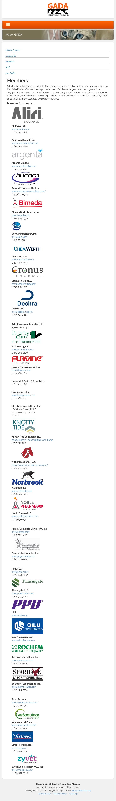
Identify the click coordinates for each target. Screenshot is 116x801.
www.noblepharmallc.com (25, 516)
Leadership (10, 56)
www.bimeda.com (21, 215)
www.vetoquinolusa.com (24, 725)
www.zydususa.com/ (22, 770)
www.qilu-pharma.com (23, 640)
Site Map (73, 794)
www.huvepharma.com (23, 395)
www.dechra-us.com (22, 312)
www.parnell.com (20, 532)
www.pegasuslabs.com (23, 556)
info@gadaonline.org (81, 790)
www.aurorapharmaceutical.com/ (29, 191)
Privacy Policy (60, 794)
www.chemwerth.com (23, 259)
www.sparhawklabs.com (24, 687)
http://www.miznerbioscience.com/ (30, 465)
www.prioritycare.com (23, 349)
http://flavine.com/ (21, 370)
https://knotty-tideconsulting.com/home (32, 440)
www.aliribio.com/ (21, 129)
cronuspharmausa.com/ (24, 284)
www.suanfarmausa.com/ (25, 702)
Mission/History (12, 50)
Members (9, 61)
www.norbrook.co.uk (22, 491)
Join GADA (10, 73)
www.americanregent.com (25, 143)
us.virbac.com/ (19, 748)
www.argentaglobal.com (24, 166)
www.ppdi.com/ (20, 615)
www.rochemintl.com (22, 660)
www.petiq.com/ (20, 572)
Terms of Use (44, 794)
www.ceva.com (19, 237)
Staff (7, 67)
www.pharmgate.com (22, 593)
